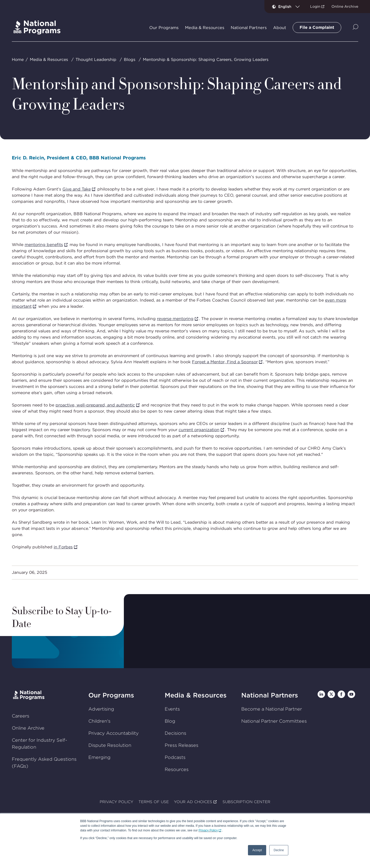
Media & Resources (49, 59)
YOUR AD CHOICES (193, 802)
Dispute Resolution (109, 745)
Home (18, 59)
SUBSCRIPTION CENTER (246, 802)
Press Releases (181, 745)
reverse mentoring (175, 318)
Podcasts (175, 757)
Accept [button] (257, 850)
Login (315, 6)
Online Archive (344, 6)
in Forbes (63, 547)
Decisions (175, 733)
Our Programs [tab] (164, 27)
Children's (99, 720)
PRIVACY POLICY (116, 802)
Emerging (99, 757)
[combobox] (291, 6)
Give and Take (76, 189)
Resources (177, 769)
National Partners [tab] (249, 27)
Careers (20, 716)
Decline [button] (279, 850)
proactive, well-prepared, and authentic (95, 405)
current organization (199, 429)
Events (172, 708)
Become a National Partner (271, 708)
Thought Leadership (96, 59)
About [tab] (279, 27)
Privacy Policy (208, 830)
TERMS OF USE (153, 802)
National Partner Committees (274, 720)
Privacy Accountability (113, 733)
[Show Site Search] (355, 27)
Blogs (129, 59)
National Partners (269, 695)
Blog (170, 720)
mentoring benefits (44, 244)
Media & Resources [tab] (204, 27)
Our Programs (111, 695)
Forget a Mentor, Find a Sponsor (225, 361)
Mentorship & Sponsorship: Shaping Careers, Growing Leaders (206, 59)
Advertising (101, 708)
